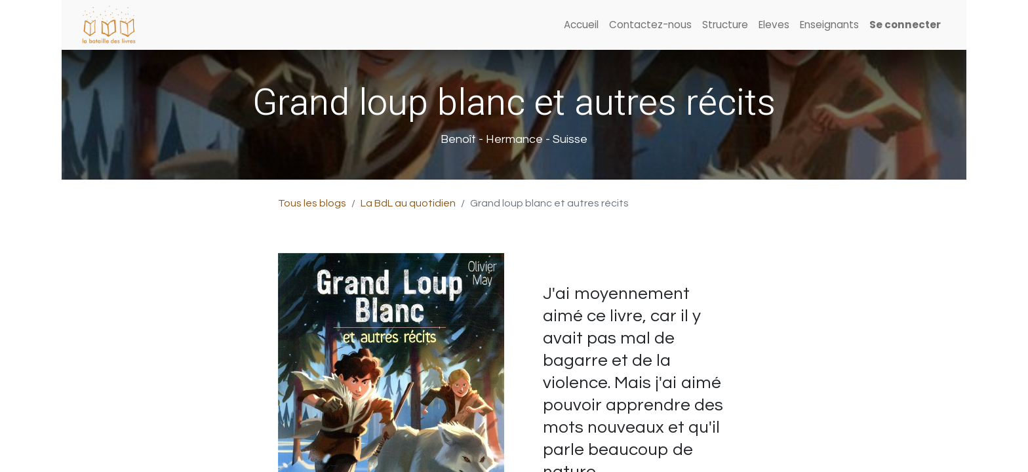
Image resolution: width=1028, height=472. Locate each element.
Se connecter (905, 24)
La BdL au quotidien (408, 203)
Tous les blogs (312, 203)
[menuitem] (581, 25)
